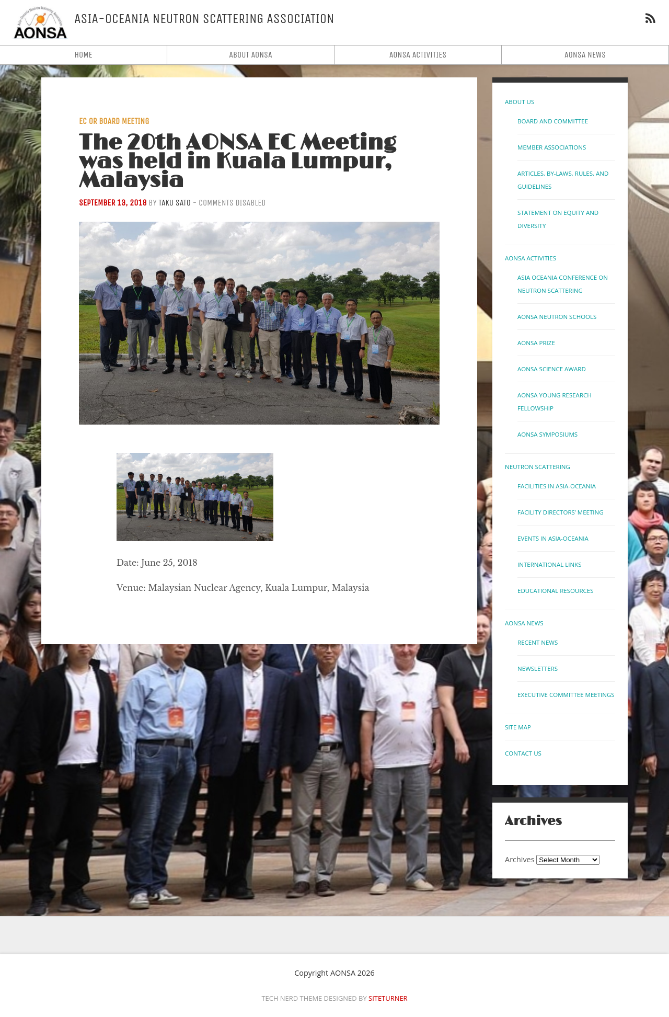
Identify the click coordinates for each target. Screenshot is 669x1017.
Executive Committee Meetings (566, 695)
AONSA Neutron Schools (556, 317)
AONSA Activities (418, 55)
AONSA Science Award (551, 369)
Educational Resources (555, 591)
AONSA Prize (536, 343)
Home (83, 55)
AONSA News (585, 55)
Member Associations (551, 147)
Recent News (537, 642)
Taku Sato (174, 203)
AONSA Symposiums (547, 434)
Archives (519, 859)
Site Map (518, 727)
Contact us (523, 753)
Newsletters (537, 668)
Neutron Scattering (537, 467)
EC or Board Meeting (114, 121)
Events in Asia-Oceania (553, 538)
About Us (519, 102)
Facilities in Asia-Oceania (556, 486)
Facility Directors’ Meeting (560, 512)
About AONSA (250, 55)
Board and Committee (552, 121)
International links (549, 564)
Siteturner (388, 998)
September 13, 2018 (113, 203)
